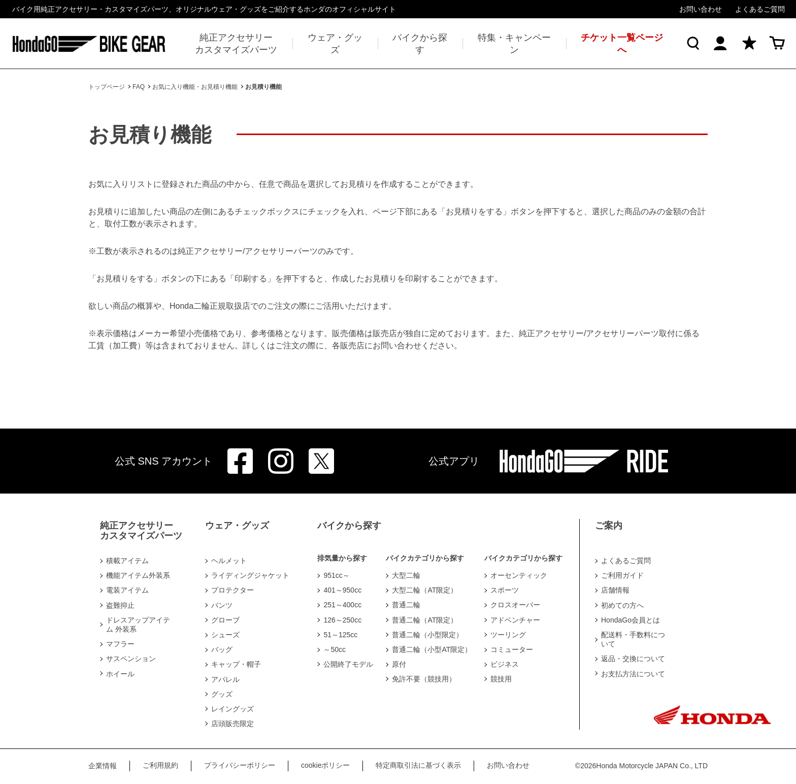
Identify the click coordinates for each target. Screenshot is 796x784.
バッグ (222, 649)
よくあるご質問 (760, 9)
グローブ (225, 620)
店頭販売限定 (232, 724)
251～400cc (342, 605)
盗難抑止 (120, 605)
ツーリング (508, 635)
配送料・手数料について (633, 639)
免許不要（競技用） (424, 679)
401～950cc (342, 590)
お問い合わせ (700, 9)
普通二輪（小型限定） (427, 635)
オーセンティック (518, 575)
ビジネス (504, 664)
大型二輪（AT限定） (424, 590)
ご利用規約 (160, 765)
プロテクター (232, 590)
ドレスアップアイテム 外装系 (138, 624)
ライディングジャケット (250, 575)
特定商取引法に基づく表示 (418, 765)
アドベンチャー (515, 620)
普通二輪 (406, 605)
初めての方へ (622, 605)
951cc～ (336, 575)
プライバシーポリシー (239, 765)
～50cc (334, 649)
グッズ (222, 694)
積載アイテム (127, 561)
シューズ (225, 635)
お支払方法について (633, 674)
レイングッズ (232, 709)
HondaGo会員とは (630, 620)
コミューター (511, 649)
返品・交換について (633, 659)
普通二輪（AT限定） (424, 620)
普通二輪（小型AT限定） (432, 649)
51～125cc (340, 635)
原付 (399, 664)
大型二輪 (406, 575)
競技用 (501, 679)
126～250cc (342, 620)
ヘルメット (229, 561)
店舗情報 (615, 590)
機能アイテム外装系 (138, 575)
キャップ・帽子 (236, 664)
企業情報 (102, 766)
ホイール (120, 674)
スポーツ (504, 590)
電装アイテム (127, 590)
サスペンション (131, 659)
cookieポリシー (325, 765)
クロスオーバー (515, 605)
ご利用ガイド (622, 575)
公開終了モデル (348, 664)
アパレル (225, 679)
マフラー (120, 644)
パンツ (222, 605)
